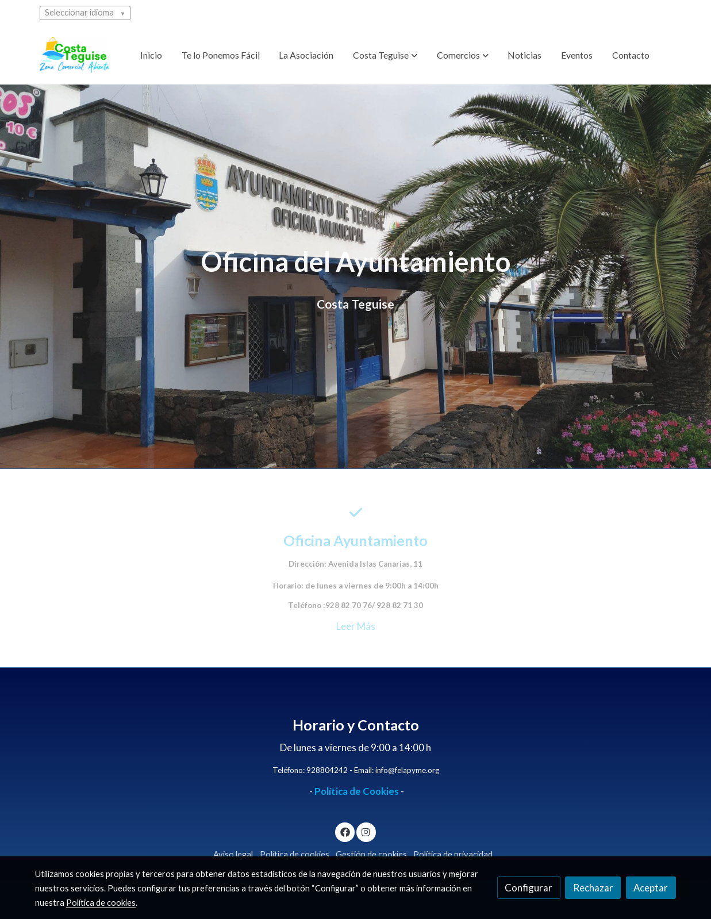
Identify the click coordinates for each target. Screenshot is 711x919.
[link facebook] (345, 831)
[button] (385, 55)
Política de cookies (294, 854)
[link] (74, 55)
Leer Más (355, 626)
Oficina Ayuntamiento (355, 540)
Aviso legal (233, 854)
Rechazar (593, 888)
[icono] (355, 512)
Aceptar (650, 888)
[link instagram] (366, 831)
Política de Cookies (356, 791)
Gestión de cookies (371, 854)
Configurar (528, 888)
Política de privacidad (453, 854)
